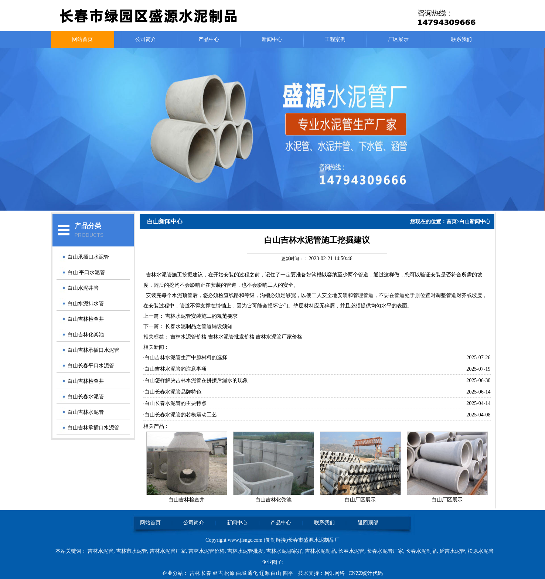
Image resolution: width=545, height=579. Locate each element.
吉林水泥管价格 (206, 551)
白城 (242, 573)
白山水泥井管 (83, 288)
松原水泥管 (481, 551)
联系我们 (461, 39)
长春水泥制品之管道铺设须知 (198, 326)
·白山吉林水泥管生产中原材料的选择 (185, 357)
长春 (207, 573)
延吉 (219, 573)
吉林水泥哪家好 (284, 551)
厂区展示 (398, 39)
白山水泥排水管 (86, 303)
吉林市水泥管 (131, 551)
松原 (230, 573)
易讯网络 (334, 573)
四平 (288, 573)
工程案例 (335, 39)
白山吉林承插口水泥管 (93, 350)
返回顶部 (368, 522)
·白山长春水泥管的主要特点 (175, 403)
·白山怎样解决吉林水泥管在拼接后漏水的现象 (195, 380)
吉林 (195, 573)
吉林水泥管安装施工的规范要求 (201, 316)
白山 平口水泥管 (86, 272)
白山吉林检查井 (86, 319)
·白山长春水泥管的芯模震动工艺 (180, 415)
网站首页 (82, 39)
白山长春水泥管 (86, 396)
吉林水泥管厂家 (168, 551)
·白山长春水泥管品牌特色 (172, 392)
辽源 (265, 573)
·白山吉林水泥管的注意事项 (175, 369)
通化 (253, 573)
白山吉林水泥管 (86, 412)
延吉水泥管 (452, 551)
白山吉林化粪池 (86, 334)
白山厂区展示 (360, 500)
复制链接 (275, 540)
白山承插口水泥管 (88, 257)
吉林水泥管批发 (245, 551)
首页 (451, 221)
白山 (277, 573)
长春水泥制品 (421, 551)
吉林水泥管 (159, 274)
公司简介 (145, 39)
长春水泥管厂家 (385, 551)
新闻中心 (272, 39)
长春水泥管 (351, 551)
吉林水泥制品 (320, 551)
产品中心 (208, 39)
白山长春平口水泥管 (91, 365)
